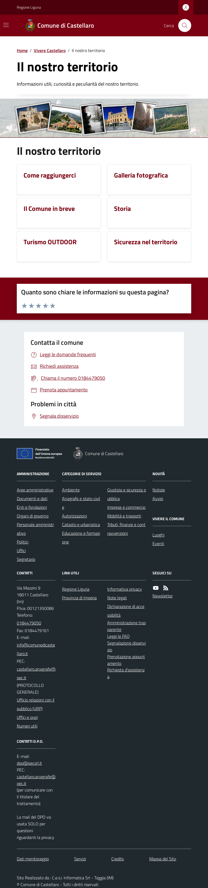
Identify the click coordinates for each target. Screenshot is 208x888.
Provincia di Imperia (79, 597)
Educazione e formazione (81, 537)
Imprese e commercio (126, 507)
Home (22, 50)
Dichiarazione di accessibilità (125, 610)
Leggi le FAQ (118, 636)
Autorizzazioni (74, 516)
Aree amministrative (35, 490)
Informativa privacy (124, 589)
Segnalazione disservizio (126, 646)
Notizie (158, 490)
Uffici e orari (27, 717)
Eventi (158, 543)
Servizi (80, 858)
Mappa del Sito (162, 858)
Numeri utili (27, 726)
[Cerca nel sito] (182, 25)
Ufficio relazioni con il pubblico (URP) (35, 704)
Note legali (117, 597)
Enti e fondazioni (32, 507)
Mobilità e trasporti (124, 516)
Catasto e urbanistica (81, 524)
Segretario (26, 559)
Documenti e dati (32, 498)
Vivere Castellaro (50, 50)
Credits (117, 858)
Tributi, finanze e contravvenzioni (126, 528)
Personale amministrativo (35, 528)
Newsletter (162, 596)
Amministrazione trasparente (126, 626)
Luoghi (158, 535)
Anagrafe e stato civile (81, 502)
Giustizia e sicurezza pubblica (126, 494)
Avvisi (157, 498)
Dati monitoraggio (33, 858)
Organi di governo (32, 516)
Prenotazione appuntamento (126, 660)
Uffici (21, 550)
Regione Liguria (29, 7)
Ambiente (71, 490)
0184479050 (29, 623)
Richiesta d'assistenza (126, 673)
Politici (22, 542)
